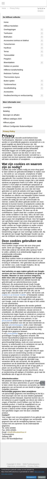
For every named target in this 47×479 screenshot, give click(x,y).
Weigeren (42, 477)
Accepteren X (31, 477)
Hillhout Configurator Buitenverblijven (17, 126)
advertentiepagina (16, 325)
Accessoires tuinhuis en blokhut (16, 40)
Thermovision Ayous (12, 77)
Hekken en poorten (11, 66)
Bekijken (40, 11)
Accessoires (8, 92)
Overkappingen (10, 30)
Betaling (6, 111)
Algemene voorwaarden (16, 466)
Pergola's (7, 59)
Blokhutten (8, 37)
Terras (6, 51)
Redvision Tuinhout (11, 73)
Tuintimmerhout (10, 84)
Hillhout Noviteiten (11, 26)
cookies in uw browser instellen (14, 295)
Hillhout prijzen (9, 123)
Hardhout (7, 48)
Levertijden (7, 107)
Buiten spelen (9, 81)
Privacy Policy (33, 466)
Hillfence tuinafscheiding (13, 70)
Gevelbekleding (10, 88)
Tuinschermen (9, 44)
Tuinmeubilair (9, 55)
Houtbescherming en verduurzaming (18, 95)
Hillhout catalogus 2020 (12, 119)
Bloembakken (9, 62)
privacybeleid (7, 321)
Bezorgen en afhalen (11, 115)
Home (6, 22)
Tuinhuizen (8, 33)
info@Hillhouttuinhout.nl (16, 432)
